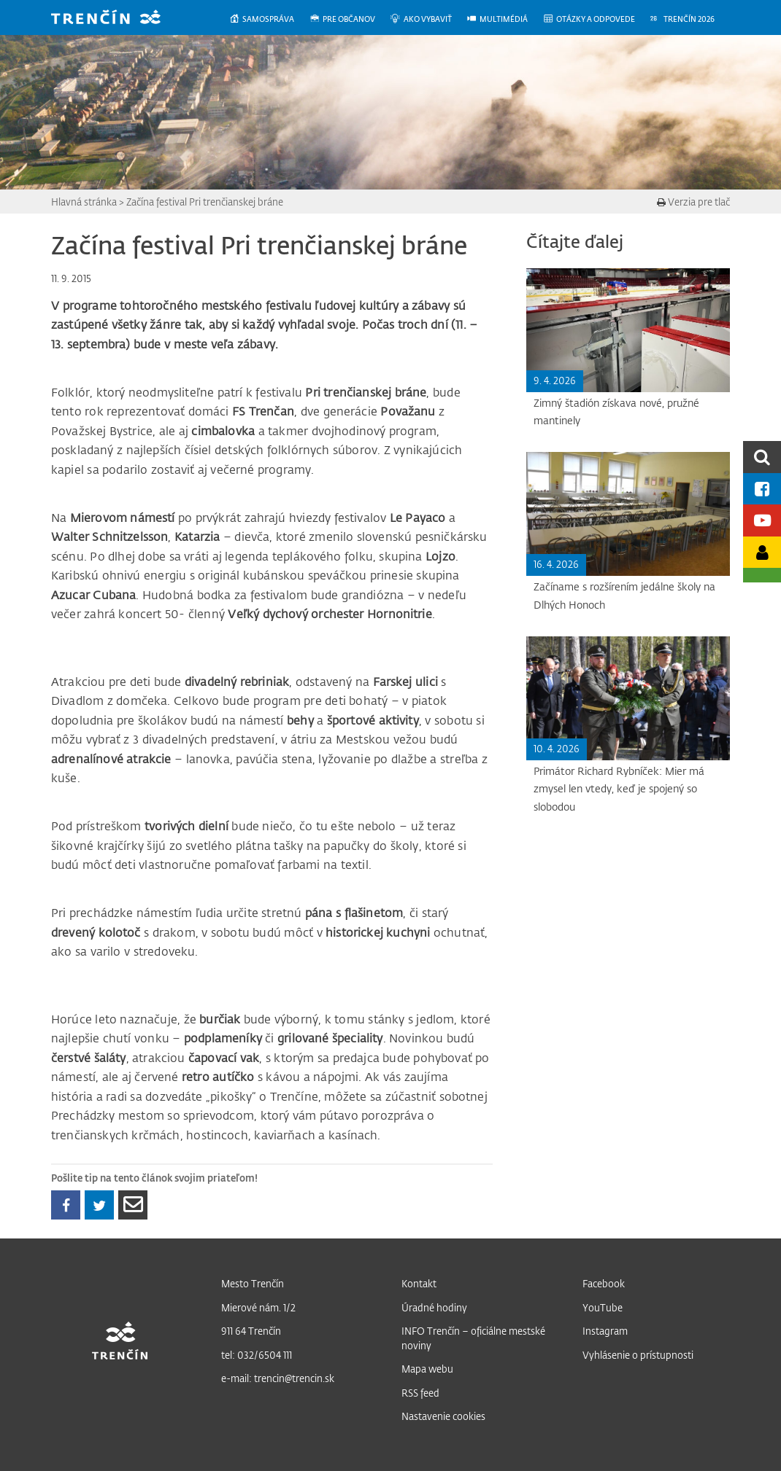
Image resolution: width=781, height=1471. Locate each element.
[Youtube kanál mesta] (762, 520)
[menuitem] (269, 19)
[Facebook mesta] (762, 488)
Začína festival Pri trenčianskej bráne (204, 201)
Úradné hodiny (434, 1307)
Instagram (605, 1330)
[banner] (116, 18)
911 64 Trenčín (251, 1330)
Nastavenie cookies (443, 1416)
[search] (762, 456)
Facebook (603, 1283)
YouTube (602, 1307)
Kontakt (418, 1283)
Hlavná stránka (84, 201)
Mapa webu (427, 1368)
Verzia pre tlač (693, 201)
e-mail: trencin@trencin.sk (277, 1378)
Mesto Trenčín (252, 1283)
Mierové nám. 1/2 (258, 1307)
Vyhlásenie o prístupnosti (637, 1355)
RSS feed (420, 1392)
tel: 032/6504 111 (256, 1355)
